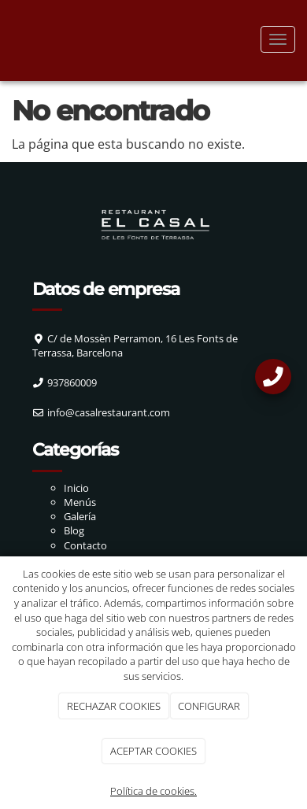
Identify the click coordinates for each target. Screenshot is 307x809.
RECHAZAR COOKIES (114, 706)
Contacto (85, 545)
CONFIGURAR (209, 706)
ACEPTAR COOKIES (153, 751)
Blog (74, 530)
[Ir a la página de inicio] (8, 39)
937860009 (72, 382)
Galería (80, 516)
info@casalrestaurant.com (108, 412)
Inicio (76, 488)
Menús (80, 502)
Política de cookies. (153, 791)
